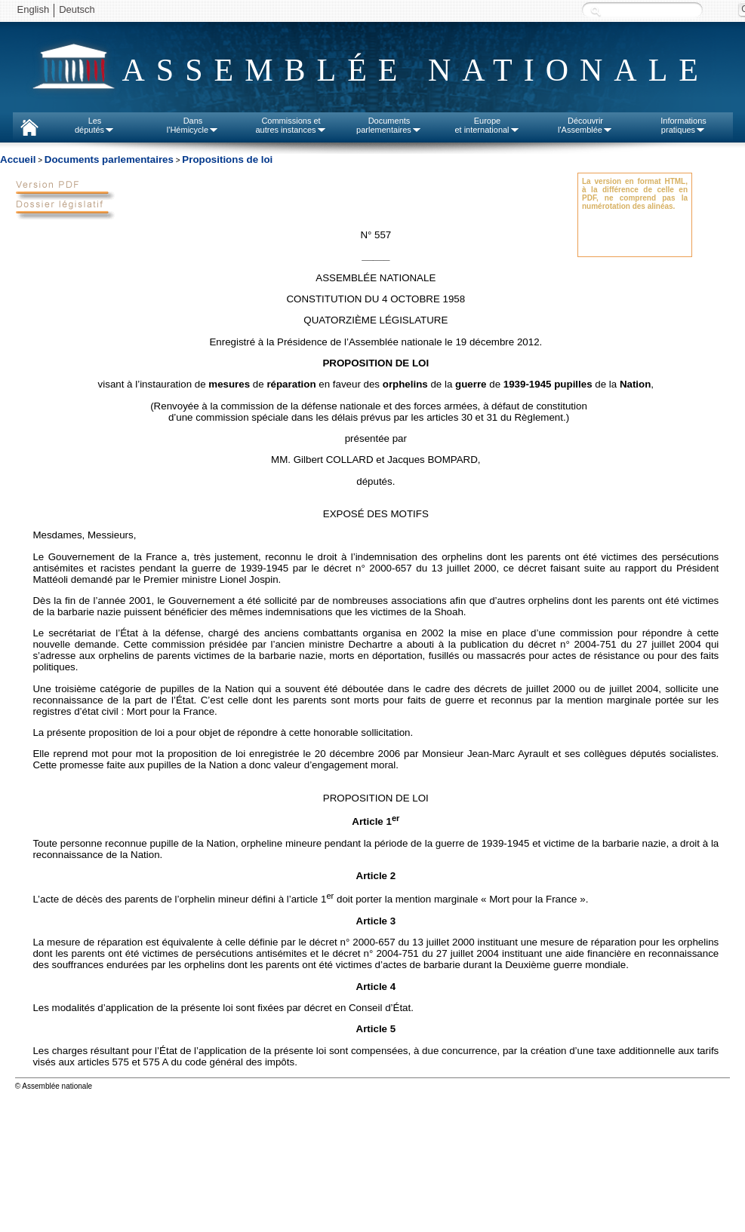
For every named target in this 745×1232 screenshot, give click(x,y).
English (33, 9)
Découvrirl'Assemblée (585, 125)
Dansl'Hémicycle (193, 125)
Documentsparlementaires (389, 125)
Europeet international (486, 125)
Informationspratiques (683, 125)
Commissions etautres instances (290, 125)
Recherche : (596, 11)
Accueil (17, 159)
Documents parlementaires (109, 159)
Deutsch (77, 9)
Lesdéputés (95, 125)
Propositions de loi (227, 159)
